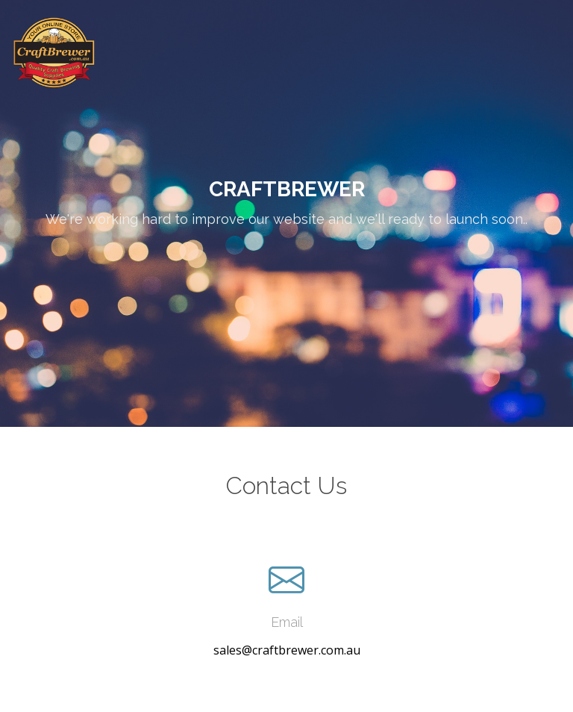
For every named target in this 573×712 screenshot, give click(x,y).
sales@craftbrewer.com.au (286, 650)
